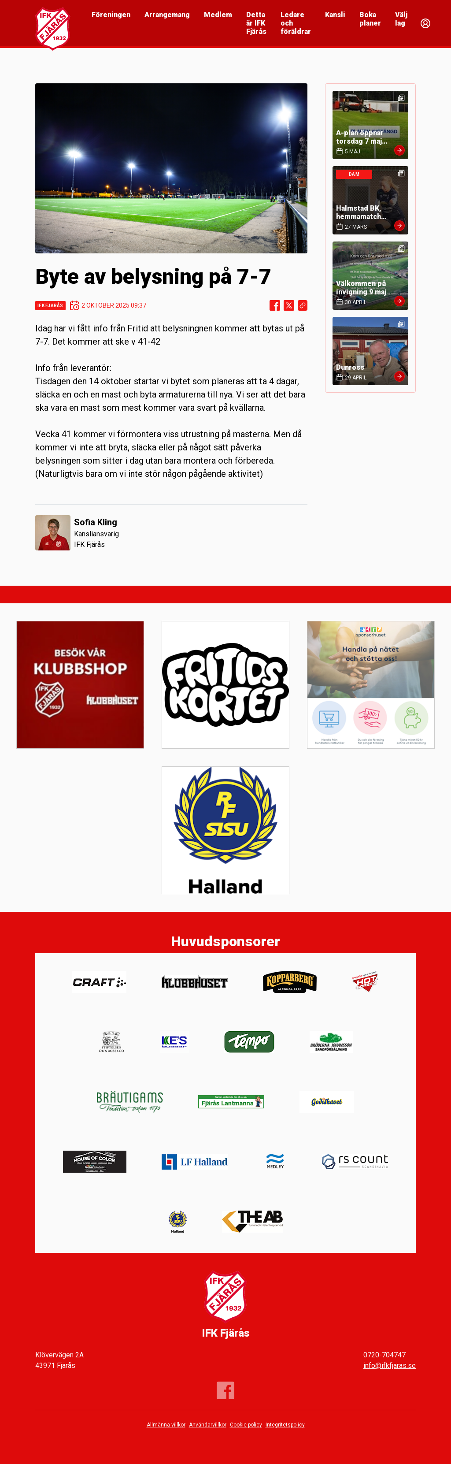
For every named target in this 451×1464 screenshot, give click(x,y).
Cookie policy (246, 1425)
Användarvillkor (207, 1425)
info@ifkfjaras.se (389, 1365)
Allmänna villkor (166, 1425)
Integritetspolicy (285, 1425)
